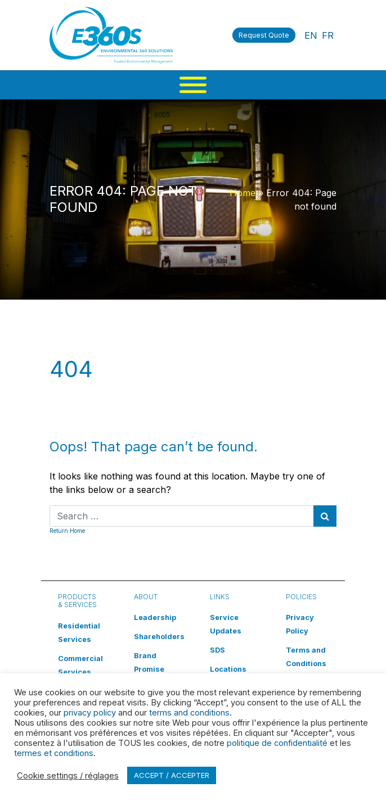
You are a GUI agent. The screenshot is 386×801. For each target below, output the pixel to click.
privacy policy (90, 713)
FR (328, 35)
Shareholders (159, 636)
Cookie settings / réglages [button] (68, 776)
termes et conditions (53, 753)
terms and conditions (189, 713)
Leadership (155, 617)
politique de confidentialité (277, 743)
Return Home (67, 530)
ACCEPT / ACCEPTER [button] (171, 775)
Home (242, 192)
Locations (228, 669)
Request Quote (264, 35)
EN (310, 35)
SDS (217, 650)
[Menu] (193, 85)
